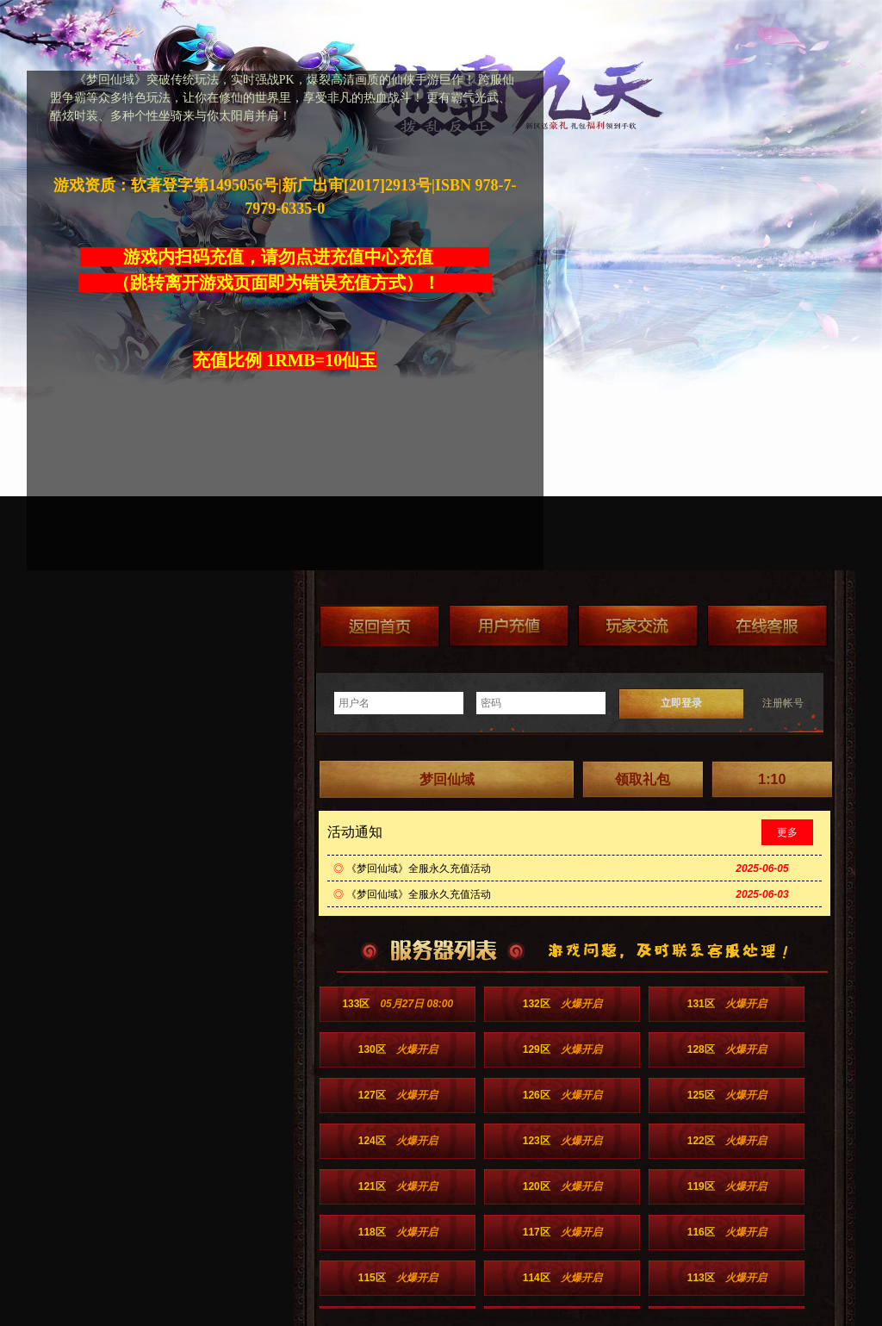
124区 (398, 1141)
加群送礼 (638, 626)
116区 (727, 1232)
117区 (562, 1232)
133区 (397, 1004)
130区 (398, 1049)
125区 (727, 1095)
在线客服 (767, 626)
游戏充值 (509, 626)
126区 (562, 1095)
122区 (727, 1141)
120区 (562, 1186)
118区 (398, 1232)
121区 (398, 1186)
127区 (398, 1095)
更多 (787, 832)
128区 (727, 1049)
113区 (727, 1278)
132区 (562, 1004)
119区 (727, 1186)
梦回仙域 (447, 779)
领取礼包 (642, 779)
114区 (562, 1278)
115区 (398, 1278)
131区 (727, 1004)
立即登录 (681, 703)
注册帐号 (783, 703)
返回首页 (380, 626)
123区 (562, 1141)
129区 (562, 1049)
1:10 (772, 779)
